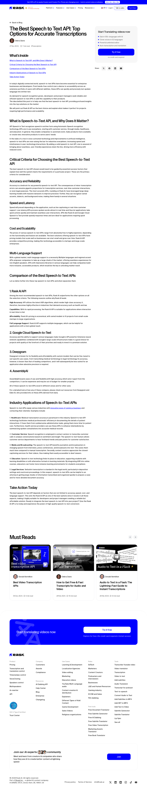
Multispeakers (15, 686)
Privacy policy (70, 782)
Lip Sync (117, 718)
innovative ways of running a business (65, 408)
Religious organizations (71, 714)
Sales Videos (67, 711)
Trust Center (15, 715)
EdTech (91, 665)
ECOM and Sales (95, 694)
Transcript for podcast (123, 688)
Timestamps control (18, 675)
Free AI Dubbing (94, 717)
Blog (37, 692)
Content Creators (95, 672)
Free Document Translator (98, 710)
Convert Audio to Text (123, 695)
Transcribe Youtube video (124, 665)
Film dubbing (93, 698)
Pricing (80, 8)
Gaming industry (94, 690)
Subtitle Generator (122, 711)
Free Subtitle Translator (97, 721)
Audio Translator (121, 684)
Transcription (119, 672)
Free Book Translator (96, 735)
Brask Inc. (19, 780)
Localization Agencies (71, 668)
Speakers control (17, 683)
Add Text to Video (121, 707)
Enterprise (40, 696)
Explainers (66, 697)
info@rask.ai (99, 782)
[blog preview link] (30, 572)
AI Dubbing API (42, 684)
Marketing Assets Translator (95, 730)
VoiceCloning (15, 679)
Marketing (66, 676)
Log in (111, 8)
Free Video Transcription (98, 725)
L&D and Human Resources (99, 686)
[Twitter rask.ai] (110, 782)
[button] (50, 8)
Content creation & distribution (70, 691)
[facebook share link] (109, 68)
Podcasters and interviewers (95, 677)
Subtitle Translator (122, 714)
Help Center (41, 688)
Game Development (70, 707)
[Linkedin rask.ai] (115, 782)
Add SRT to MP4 (121, 703)
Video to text (119, 676)
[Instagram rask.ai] (125, 782)
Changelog (40, 700)
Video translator (121, 668)
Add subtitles (119, 680)
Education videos (69, 680)
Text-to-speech (120, 691)
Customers (40, 665)
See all (117, 722)
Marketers (92, 668)
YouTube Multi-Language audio (72, 685)
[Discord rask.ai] (120, 782)
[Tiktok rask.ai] (130, 782)
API (11, 694)
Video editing (67, 672)
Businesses (93, 683)
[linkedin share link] (115, 68)
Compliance (41, 672)
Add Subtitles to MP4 (123, 699)
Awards (39, 668)
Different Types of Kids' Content (71, 701)
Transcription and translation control (17, 670)
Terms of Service (85, 782)
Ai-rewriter (14, 690)
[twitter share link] (103, 68)
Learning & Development (72, 665)
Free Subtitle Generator (98, 714)
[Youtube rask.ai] (136, 782)
